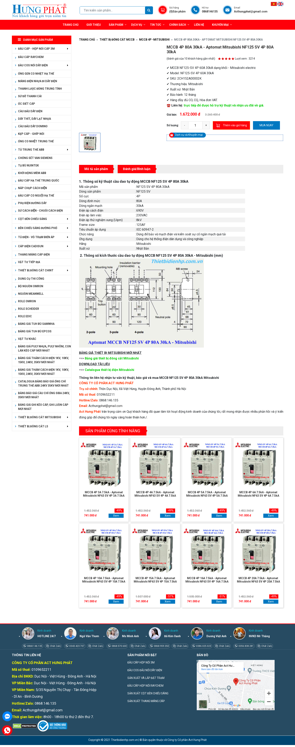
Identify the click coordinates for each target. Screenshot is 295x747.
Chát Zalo (55, 646)
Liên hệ (199, 24)
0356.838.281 (246, 646)
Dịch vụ (136, 24)
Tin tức (157, 25)
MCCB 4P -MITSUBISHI (154, 39)
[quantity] (195, 125)
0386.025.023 (203, 646)
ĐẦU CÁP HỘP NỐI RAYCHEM (145, 685)
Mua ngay (266, 125)
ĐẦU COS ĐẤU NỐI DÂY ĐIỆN (144, 670)
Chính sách (179, 25)
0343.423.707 (76, 646)
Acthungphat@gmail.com (105, 406)
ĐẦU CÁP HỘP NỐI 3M (141, 662)
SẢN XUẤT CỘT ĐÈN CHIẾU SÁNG (147, 693)
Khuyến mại (220, 24)
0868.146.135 (34, 646)
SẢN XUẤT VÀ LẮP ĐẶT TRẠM (145, 678)
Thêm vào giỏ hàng (231, 125)
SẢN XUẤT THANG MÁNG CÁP (146, 701)
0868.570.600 (119, 646)
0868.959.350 (161, 646)
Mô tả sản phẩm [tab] (96, 169)
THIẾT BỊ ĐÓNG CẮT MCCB (117, 39)
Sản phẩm (117, 25)
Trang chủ (70, 24)
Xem (116, 515)
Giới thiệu (93, 24)
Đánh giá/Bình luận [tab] (136, 169)
